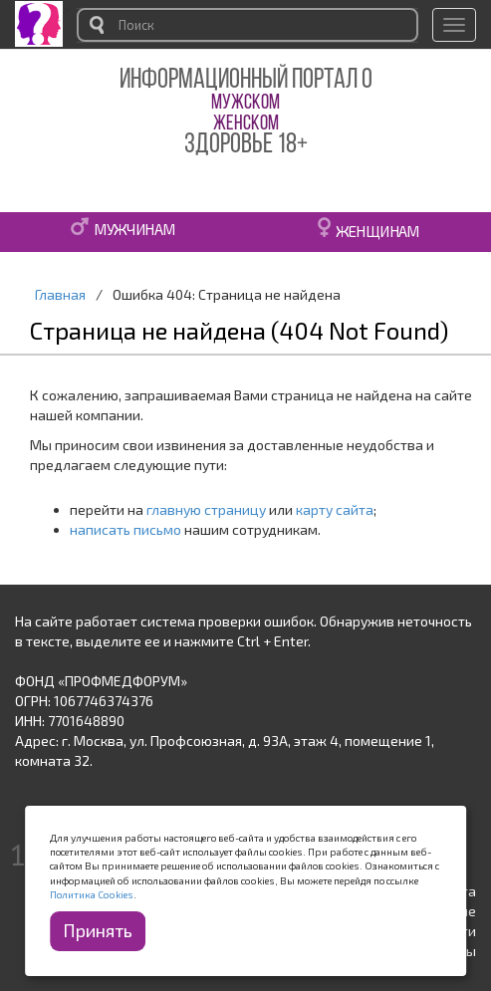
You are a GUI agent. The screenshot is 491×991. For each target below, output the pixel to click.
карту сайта (334, 509)
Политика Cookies (91, 894)
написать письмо (125, 529)
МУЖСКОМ (245, 103)
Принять (97, 930)
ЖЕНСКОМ (246, 124)
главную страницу (206, 509)
